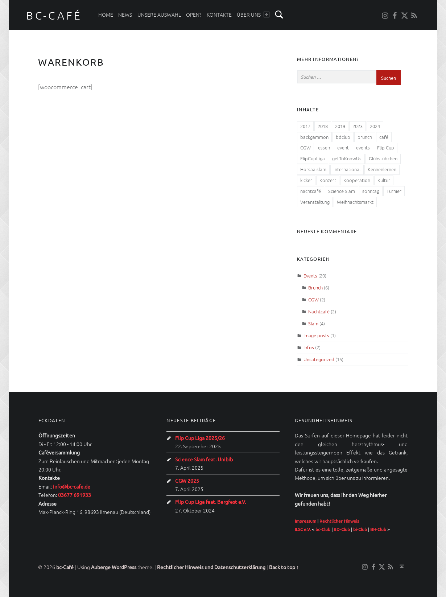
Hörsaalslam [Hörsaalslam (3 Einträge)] (313, 169)
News (125, 14)
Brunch (315, 287)
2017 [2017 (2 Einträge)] (305, 126)
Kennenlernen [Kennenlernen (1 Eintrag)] (382, 169)
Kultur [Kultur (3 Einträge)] (383, 180)
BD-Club (342, 529)
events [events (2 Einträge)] (363, 147)
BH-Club (378, 529)
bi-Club (360, 529)
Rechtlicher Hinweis (339, 521)
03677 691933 (74, 494)
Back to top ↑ (284, 567)
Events (310, 275)
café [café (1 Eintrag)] (383, 136)
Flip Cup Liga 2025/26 (200, 438)
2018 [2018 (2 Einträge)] (323, 126)
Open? (193, 14)
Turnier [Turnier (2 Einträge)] (394, 191)
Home (105, 14)
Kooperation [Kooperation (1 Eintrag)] (356, 180)
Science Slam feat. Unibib (204, 459)
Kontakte (219, 14)
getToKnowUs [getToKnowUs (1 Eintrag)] (347, 158)
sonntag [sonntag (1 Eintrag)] (370, 191)
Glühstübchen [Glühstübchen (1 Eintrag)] (383, 158)
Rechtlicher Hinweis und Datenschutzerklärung (211, 567)
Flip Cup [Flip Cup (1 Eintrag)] (385, 147)
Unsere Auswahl (159, 14)
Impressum (305, 521)
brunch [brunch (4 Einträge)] (365, 136)
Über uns (253, 14)
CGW (313, 299)
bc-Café (54, 15)
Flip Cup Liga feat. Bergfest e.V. (210, 501)
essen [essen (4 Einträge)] (324, 147)
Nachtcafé (319, 311)
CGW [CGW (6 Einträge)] (305, 147)
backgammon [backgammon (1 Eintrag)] (314, 136)
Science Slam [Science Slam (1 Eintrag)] (341, 191)
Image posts (316, 335)
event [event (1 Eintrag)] (343, 147)
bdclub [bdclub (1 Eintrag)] (343, 136)
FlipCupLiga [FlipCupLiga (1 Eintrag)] (312, 158)
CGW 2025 (187, 480)
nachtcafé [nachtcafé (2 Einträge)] (310, 191)
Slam (313, 323)
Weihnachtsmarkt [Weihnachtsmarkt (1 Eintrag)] (355, 201)
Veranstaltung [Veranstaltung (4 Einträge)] (315, 201)
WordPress (124, 567)
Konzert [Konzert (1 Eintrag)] (327, 180)
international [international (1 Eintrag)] (347, 169)
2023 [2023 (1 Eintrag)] (357, 126)
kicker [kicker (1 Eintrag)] (306, 180)
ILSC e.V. (303, 529)
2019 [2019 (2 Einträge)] (340, 126)
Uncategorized (318, 359)
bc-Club (322, 529)
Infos (308, 347)
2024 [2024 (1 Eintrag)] (375, 126)
